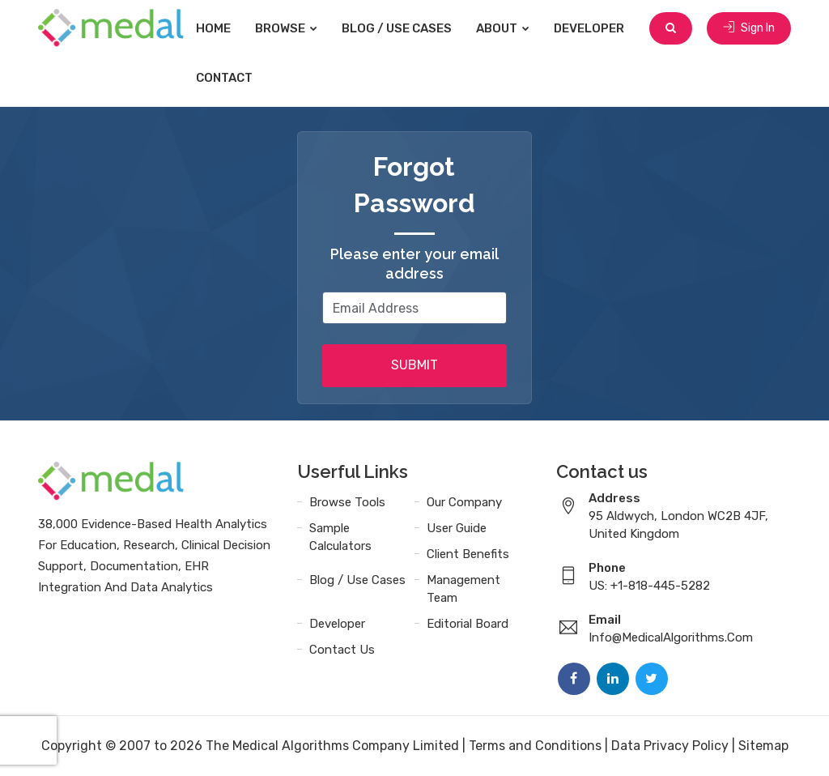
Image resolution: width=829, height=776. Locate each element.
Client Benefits (468, 554)
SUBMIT (414, 365)
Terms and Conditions (535, 745)
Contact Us (342, 649)
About (502, 28)
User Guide (457, 528)
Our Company (464, 502)
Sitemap (763, 745)
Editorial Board (467, 623)
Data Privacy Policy (670, 745)
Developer (589, 28)
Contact (224, 77)
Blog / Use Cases (397, 28)
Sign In (749, 28)
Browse (286, 28)
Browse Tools (347, 502)
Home (213, 28)
